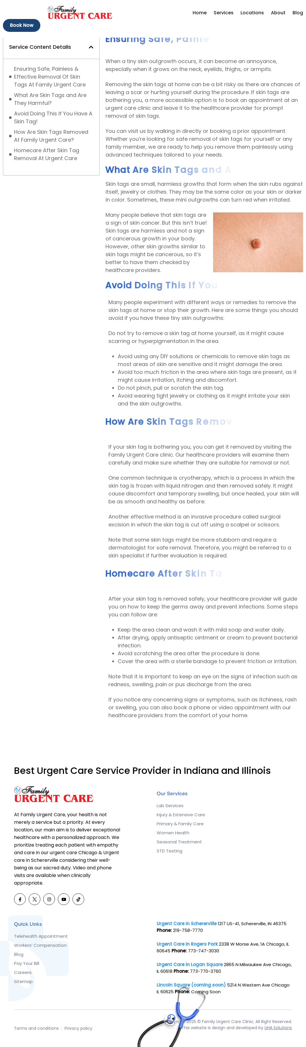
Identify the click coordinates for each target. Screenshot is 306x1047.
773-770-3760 (205, 971)
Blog (298, 12)
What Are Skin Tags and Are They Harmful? (50, 99)
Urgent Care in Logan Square (190, 964)
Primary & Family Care (180, 824)
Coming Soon (206, 992)
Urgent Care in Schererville (187, 924)
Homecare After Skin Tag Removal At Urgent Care (46, 154)
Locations (252, 12)
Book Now (21, 25)
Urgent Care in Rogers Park (187, 944)
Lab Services (170, 805)
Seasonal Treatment (179, 842)
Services (224, 12)
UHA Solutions (278, 1028)
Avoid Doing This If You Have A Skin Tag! (53, 117)
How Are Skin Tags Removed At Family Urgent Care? (51, 135)
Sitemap (23, 981)
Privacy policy (78, 1028)
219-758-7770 (188, 930)
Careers (23, 972)
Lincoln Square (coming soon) (191, 985)
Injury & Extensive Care (181, 815)
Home (200, 12)
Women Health (173, 833)
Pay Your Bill (26, 963)
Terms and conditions (36, 1028)
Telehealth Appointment (41, 936)
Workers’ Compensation (40, 945)
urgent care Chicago (73, 852)
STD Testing (169, 851)
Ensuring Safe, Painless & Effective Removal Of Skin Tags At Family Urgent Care (50, 76)
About (278, 12)
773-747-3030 (203, 951)
